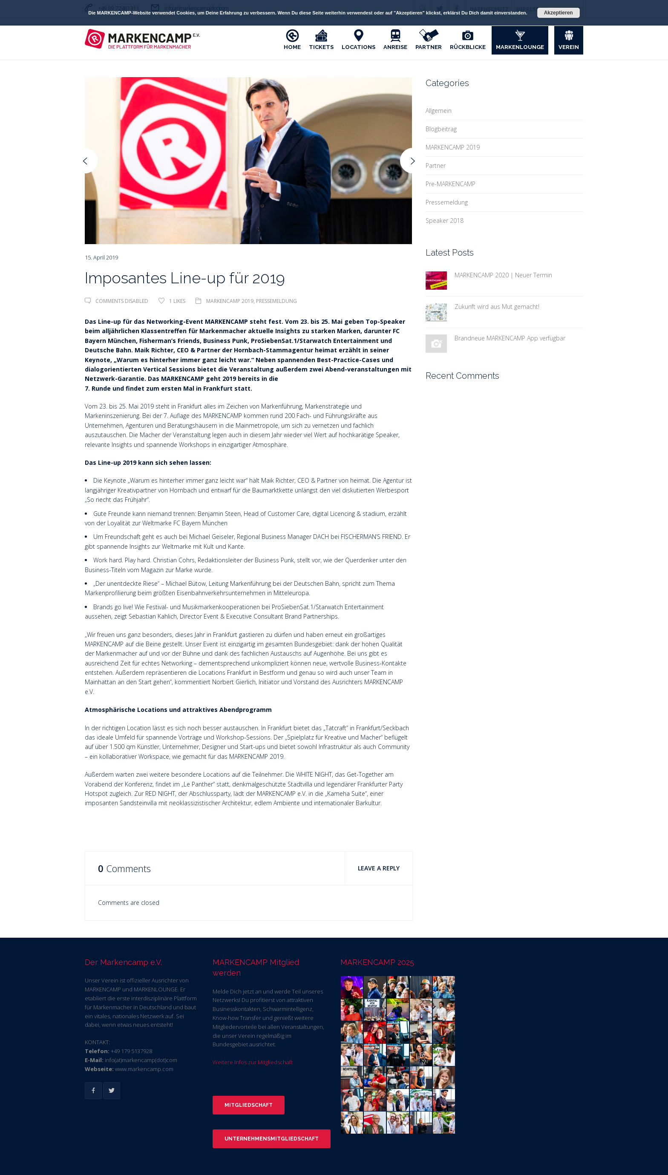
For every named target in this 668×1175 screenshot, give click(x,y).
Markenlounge (520, 47)
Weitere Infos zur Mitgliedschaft (253, 1062)
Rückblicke (468, 47)
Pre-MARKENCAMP (450, 184)
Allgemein (439, 111)
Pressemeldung (276, 301)
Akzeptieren (558, 13)
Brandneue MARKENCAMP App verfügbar (510, 338)
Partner (428, 47)
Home (292, 47)
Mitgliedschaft (249, 1105)
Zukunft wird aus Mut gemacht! (497, 306)
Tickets (321, 47)
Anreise (395, 47)
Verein (569, 47)
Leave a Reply (379, 868)
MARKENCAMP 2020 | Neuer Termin (503, 275)
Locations (358, 47)
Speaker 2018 (445, 220)
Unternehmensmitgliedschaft (272, 1139)
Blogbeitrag (441, 129)
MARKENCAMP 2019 (229, 301)
